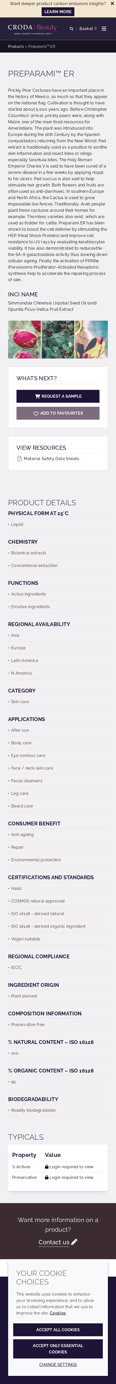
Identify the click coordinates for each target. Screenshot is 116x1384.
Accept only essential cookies (58, 1348)
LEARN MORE (58, 11)
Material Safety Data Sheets (47, 458)
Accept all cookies (58, 1329)
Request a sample (58, 396)
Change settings (58, 1364)
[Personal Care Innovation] (33, 28)
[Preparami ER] (58, 413)
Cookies (58, 1313)
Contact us (54, 1242)
